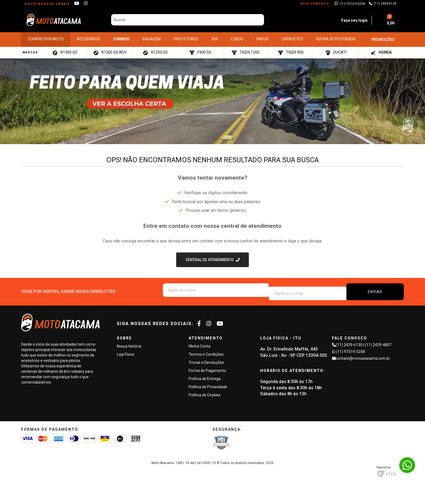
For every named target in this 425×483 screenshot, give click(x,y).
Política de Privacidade (208, 383)
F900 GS (200, 50)
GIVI (214, 37)
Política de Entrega (205, 375)
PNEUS (262, 37)
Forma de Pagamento (207, 367)
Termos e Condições (206, 351)
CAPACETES (292, 37)
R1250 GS (155, 50)
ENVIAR (388, 290)
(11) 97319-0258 (350, 348)
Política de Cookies (205, 392)
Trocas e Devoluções (206, 359)
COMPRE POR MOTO (46, 37)
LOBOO (237, 37)
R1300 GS (64, 50)
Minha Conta (199, 343)
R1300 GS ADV (110, 50)
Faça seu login (347, 19)
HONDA (381, 50)
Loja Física (125, 351)
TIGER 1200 (245, 50)
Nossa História (129, 343)
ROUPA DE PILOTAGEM (335, 37)
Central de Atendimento (209, 260)
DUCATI (335, 50)
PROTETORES (186, 37)
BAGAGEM (152, 37)
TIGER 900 (291, 50)
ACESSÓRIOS (88, 37)
